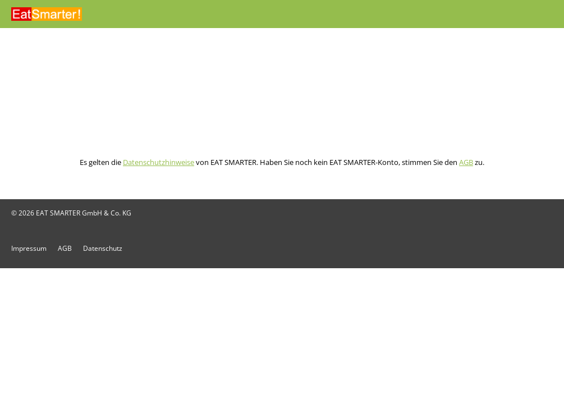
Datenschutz (102, 248)
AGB (466, 162)
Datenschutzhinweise (158, 162)
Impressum (29, 248)
